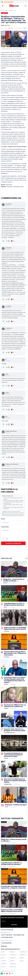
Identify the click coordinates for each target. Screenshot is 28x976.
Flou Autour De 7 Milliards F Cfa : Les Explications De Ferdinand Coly (15, 705)
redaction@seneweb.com (12, 949)
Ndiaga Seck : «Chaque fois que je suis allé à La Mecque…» (13, 840)
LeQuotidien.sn (13, 963)
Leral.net (3, 952)
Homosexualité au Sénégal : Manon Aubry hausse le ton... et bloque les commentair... (13, 887)
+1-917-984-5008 (6, 943)
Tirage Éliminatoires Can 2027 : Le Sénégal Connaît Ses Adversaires (14, 604)
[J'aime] (8, 241)
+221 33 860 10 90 (18, 935)
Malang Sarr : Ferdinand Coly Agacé (16, 805)
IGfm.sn (2, 957)
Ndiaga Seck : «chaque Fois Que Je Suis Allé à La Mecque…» (13, 580)
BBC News (22, 957)
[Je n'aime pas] (13, 241)
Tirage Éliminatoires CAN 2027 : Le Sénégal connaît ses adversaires (11, 863)
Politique (11, 10)
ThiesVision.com (13, 955)
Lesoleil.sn (3, 955)
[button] (3, 240)
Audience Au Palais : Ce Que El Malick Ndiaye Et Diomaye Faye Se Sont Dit (15, 628)
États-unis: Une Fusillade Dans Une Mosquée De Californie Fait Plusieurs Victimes (15, 780)
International (8, 784)
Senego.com (12, 952)
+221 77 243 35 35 (6, 935)
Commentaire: (13, 533)
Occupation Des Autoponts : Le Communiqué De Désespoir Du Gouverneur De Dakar (13, 754)
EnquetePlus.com (23, 952)
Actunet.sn (3, 966)
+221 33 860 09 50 (6, 937)
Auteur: (13, 521)
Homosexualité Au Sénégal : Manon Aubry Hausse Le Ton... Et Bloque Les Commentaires (15, 653)
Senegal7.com (13, 957)
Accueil (2, 10)
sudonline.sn (12, 960)
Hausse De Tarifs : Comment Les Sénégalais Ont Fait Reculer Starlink (14, 729)
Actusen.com (4, 963)
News (6, 10)
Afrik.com (22, 960)
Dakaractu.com (13, 966)
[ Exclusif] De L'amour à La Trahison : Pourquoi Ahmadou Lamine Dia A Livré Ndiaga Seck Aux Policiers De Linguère (14, 680)
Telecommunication (9, 732)
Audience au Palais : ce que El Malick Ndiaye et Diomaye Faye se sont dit (12, 910)
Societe (5, 582)
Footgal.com (3, 960)
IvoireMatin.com (23, 955)
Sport (5, 607)
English (25, 28)
